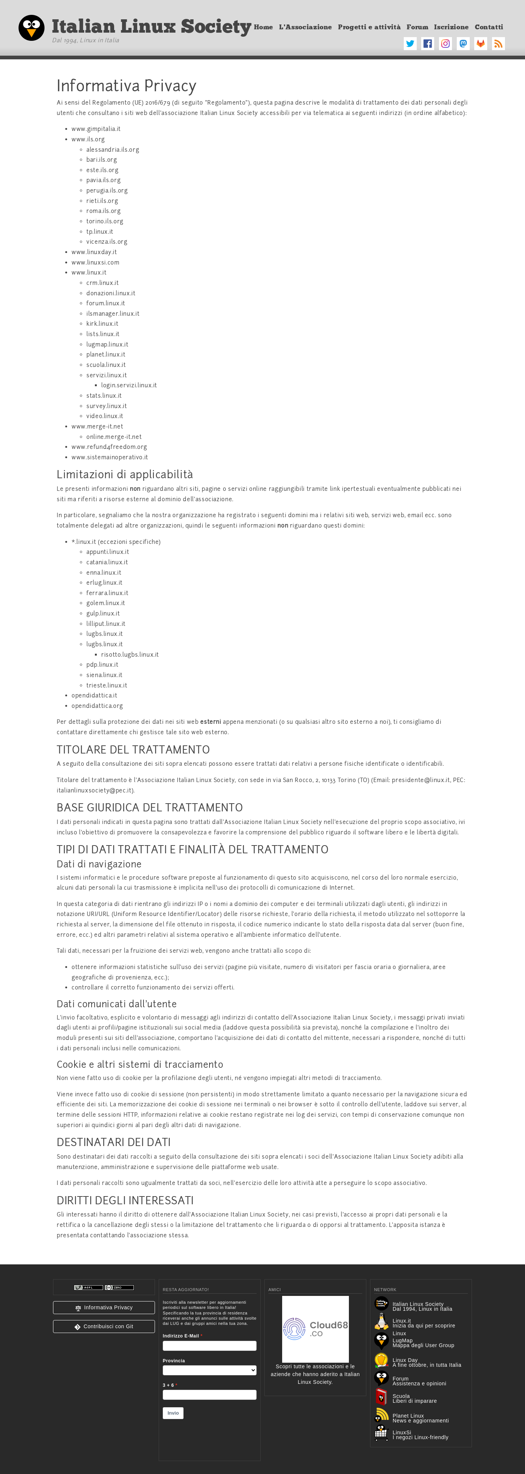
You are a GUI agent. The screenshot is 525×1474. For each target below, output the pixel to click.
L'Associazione (305, 27)
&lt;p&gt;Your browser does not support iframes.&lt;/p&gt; (210, 1375)
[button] (104, 1307)
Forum (417, 27)
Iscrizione (451, 27)
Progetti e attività (369, 27)
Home (264, 27)
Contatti (489, 27)
